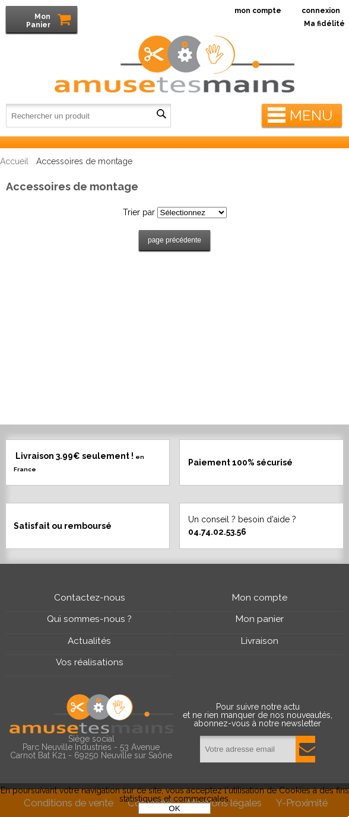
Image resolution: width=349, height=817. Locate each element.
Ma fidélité (324, 23)
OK (174, 808)
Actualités (89, 641)
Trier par (139, 212)
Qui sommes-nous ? (89, 619)
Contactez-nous (89, 597)
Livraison (259, 641)
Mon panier (260, 619)
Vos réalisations (89, 662)
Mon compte (259, 597)
